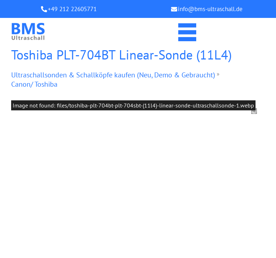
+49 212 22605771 (72, 9)
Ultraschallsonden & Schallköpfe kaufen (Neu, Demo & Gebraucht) (113, 75)
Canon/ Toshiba (34, 84)
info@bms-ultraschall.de (210, 9)
